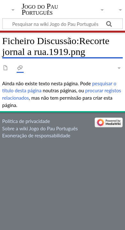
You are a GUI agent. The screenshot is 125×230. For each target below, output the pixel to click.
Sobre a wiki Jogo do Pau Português (40, 128)
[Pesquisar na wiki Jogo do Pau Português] (62, 24)
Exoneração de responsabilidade (36, 135)
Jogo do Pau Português (40, 9)
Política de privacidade (26, 121)
